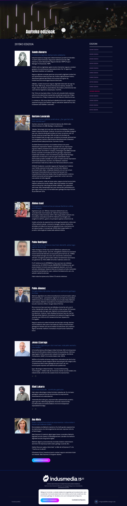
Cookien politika (16, 501)
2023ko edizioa (93, 54)
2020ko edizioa (93, 68)
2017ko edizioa (93, 82)
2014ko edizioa (93, 96)
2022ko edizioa (93, 59)
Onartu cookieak (50, 500)
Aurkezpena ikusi (41, 460)
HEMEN (84, 496)
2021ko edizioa (93, 63)
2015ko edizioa (94, 91)
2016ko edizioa (93, 86)
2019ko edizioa (93, 73)
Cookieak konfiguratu (78, 500)
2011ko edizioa (93, 110)
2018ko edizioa (93, 77)
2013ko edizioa (93, 100)
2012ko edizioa (93, 105)
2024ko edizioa (93, 49)
